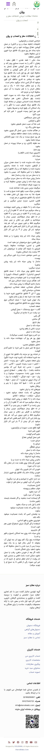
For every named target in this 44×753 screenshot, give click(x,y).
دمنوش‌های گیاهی (32, 629)
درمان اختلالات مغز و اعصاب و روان (23, 36)
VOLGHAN (18, 746)
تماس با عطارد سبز (32, 637)
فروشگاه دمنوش (33, 625)
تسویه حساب (34, 672)
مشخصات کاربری (33, 660)
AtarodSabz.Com (22, 749)
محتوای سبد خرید (32, 668)
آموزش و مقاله (34, 633)
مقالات (28, 16)
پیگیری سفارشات (33, 664)
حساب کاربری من (32, 656)
